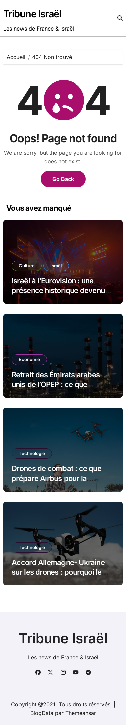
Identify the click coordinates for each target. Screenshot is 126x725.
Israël (56, 265)
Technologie (32, 453)
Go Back (63, 179)
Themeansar (80, 713)
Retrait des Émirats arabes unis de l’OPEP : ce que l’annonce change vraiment (57, 384)
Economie (29, 359)
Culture (27, 265)
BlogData (41, 713)
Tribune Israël (32, 14)
